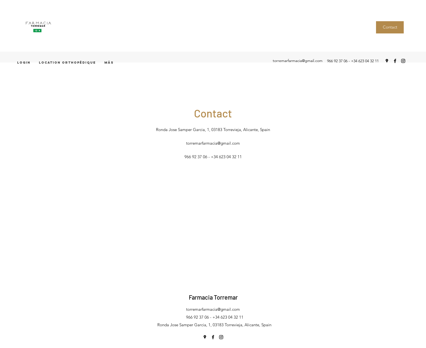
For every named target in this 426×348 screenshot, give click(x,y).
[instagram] (403, 61)
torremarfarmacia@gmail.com (297, 60)
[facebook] (395, 61)
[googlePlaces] (387, 61)
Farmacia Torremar (213, 297)
